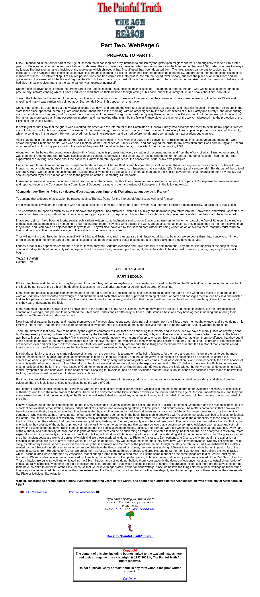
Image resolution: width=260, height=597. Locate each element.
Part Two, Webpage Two (82, 492)
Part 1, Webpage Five (36, 492)
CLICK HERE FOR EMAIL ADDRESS (129, 508)
